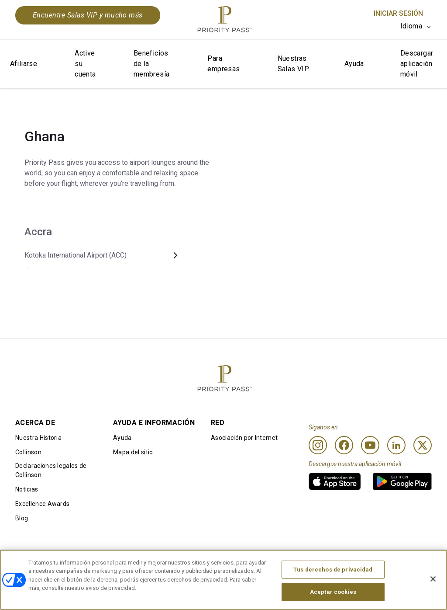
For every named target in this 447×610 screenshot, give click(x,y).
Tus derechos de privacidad (332, 571)
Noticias (26, 489)
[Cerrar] (433, 580)
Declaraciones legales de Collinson (51, 470)
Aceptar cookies (333, 593)
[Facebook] (344, 445)
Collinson (28, 452)
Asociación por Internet (244, 437)
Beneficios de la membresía (152, 63)
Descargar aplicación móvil (416, 63)
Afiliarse (24, 63)
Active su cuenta (85, 63)
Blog (21, 518)
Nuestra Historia (38, 437)
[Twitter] (422, 445)
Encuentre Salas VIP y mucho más (88, 15)
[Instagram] (318, 445)
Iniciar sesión (398, 13)
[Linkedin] (396, 445)
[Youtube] (370, 445)
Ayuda (354, 63)
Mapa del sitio (133, 452)
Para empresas (223, 63)
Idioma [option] (411, 26)
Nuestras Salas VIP (293, 63)
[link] (335, 481)
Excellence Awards (42, 503)
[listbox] (416, 26)
